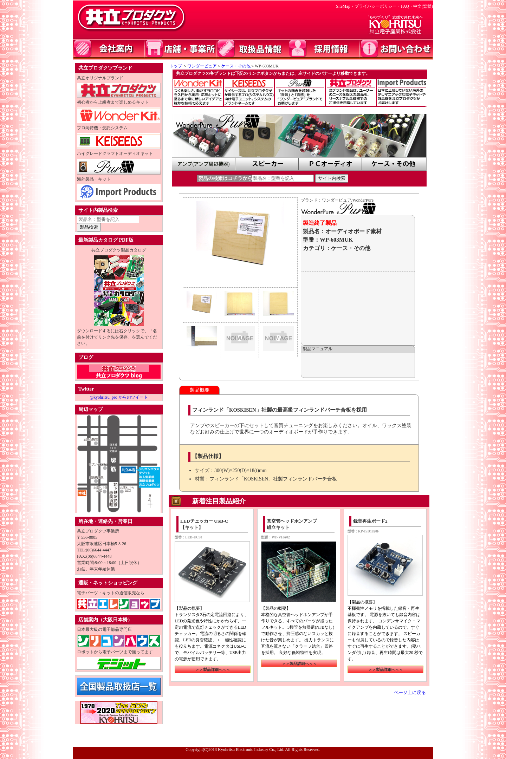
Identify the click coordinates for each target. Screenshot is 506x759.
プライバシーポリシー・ (378, 6)
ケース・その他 (236, 66)
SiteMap (343, 6)
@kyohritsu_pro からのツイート (119, 397)
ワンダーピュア (202, 66)
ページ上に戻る (410, 692)
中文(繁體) (423, 6)
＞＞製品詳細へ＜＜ (212, 669)
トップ (173, 66)
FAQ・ (407, 6)
